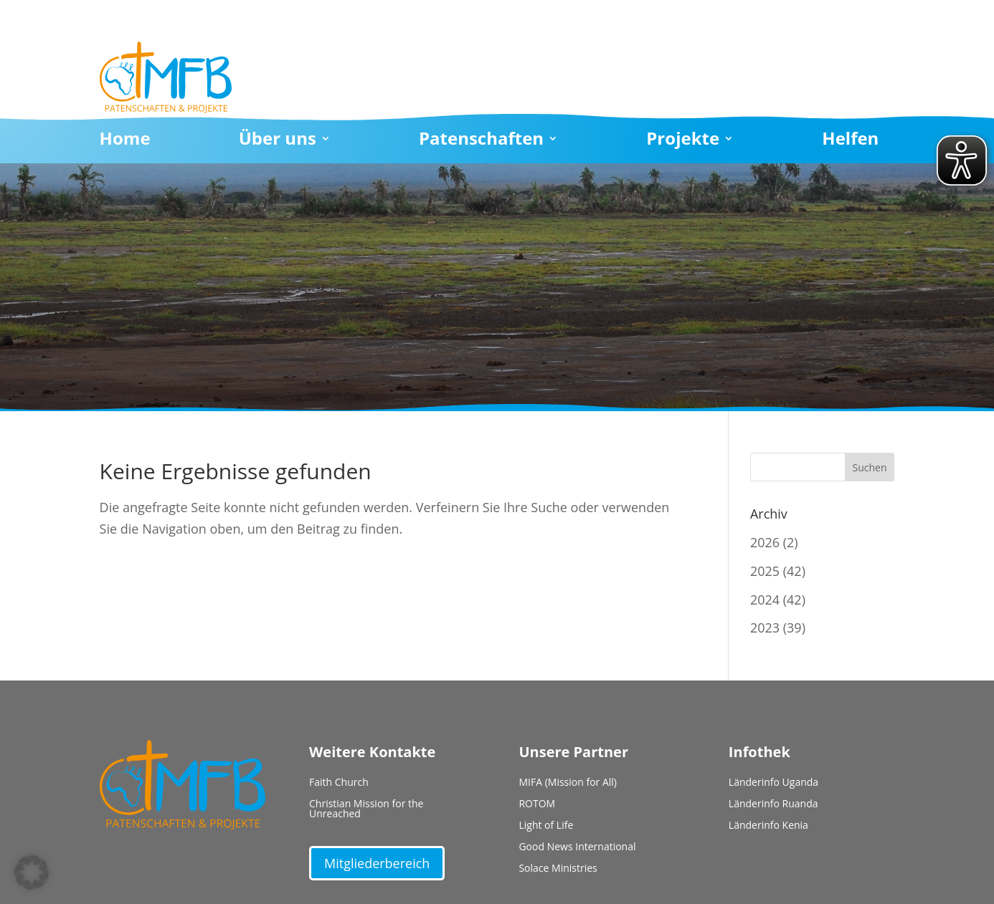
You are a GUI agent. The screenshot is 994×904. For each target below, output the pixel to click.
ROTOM (537, 804)
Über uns (277, 141)
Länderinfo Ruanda (773, 804)
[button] (31, 872)
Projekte (682, 141)
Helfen (850, 141)
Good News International (577, 847)
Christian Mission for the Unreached (366, 809)
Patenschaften (481, 141)
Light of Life (546, 826)
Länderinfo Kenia (768, 826)
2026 (765, 542)
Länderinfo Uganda (773, 783)
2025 (765, 571)
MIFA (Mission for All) (568, 783)
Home (125, 141)
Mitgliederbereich (377, 863)
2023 (765, 627)
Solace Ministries (558, 869)
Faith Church (339, 783)
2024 (765, 599)
